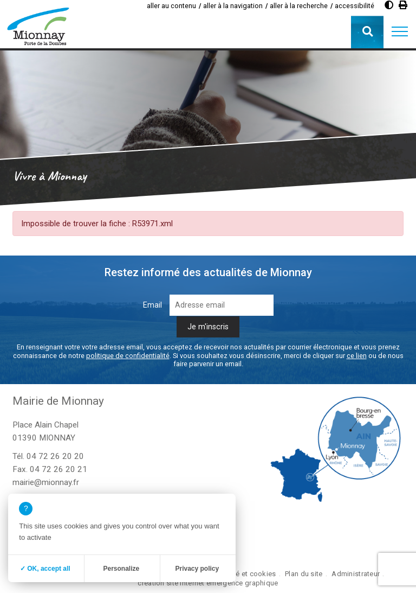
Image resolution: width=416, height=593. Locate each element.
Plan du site (303, 574)
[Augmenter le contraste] (389, 5)
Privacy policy (197, 568)
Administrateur (356, 574)
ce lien (357, 356)
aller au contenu (171, 6)
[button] (400, 32)
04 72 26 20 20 (55, 456)
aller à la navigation (233, 6)
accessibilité (354, 6)
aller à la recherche (299, 6)
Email (152, 305)
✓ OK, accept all (45, 568)
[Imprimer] (403, 5)
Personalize (121, 568)
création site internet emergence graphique (208, 583)
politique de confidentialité (128, 356)
